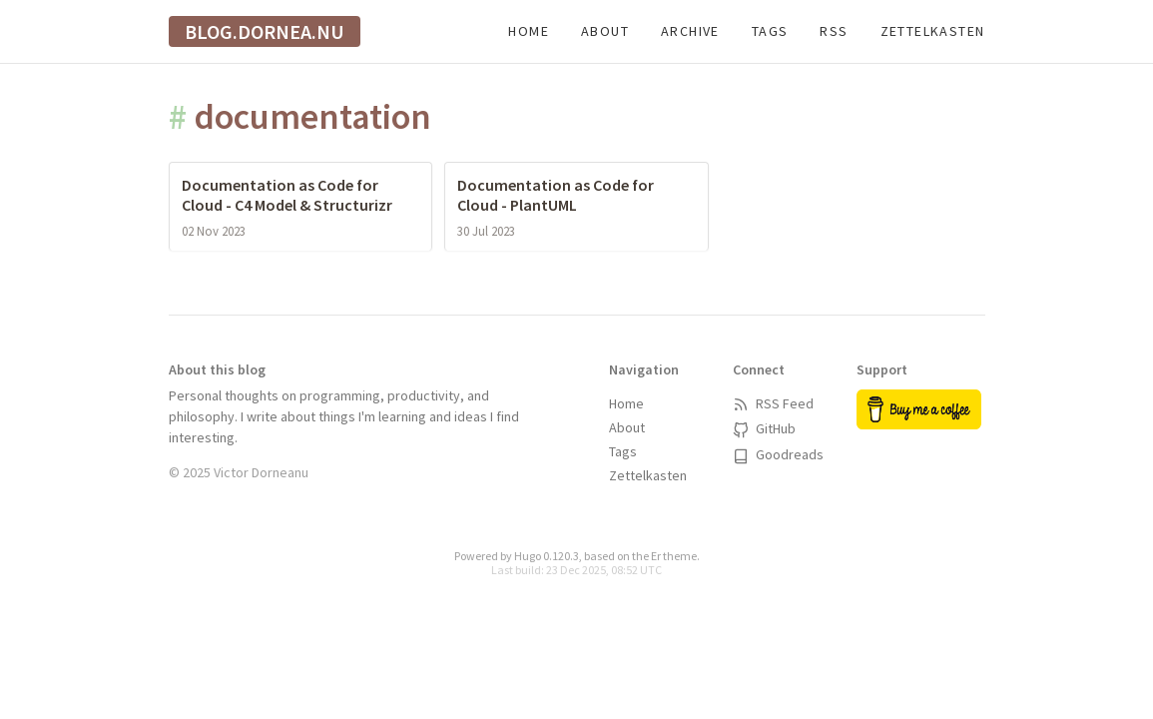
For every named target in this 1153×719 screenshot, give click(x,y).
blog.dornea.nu (264, 31)
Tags (770, 31)
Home (528, 31)
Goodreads (778, 454)
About (605, 31)
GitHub (764, 428)
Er (656, 555)
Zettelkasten (932, 31)
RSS (834, 31)
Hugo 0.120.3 (546, 555)
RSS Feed (773, 403)
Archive (690, 31)
